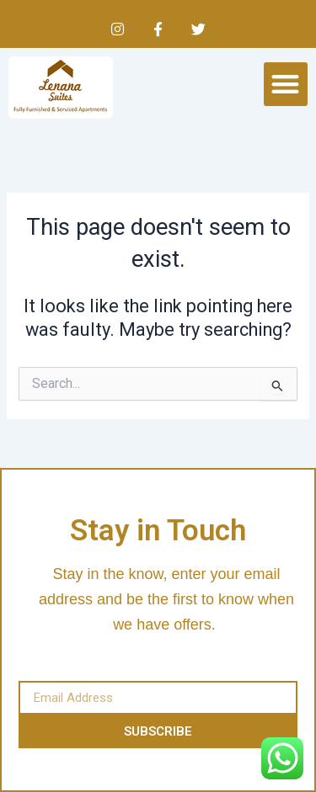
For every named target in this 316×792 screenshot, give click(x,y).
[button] (286, 84)
